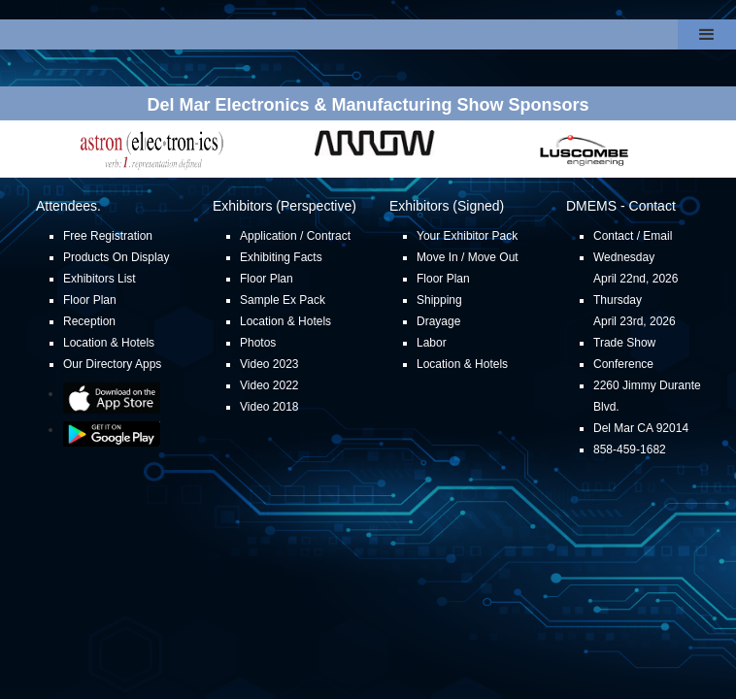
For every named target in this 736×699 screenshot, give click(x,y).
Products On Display (116, 257)
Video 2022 (269, 385)
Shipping (439, 300)
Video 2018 (269, 407)
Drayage (438, 321)
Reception (89, 321)
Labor (432, 343)
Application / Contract (295, 236)
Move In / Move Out (468, 257)
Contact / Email (632, 236)
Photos (258, 343)
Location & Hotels (108, 343)
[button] (707, 34)
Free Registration (107, 236)
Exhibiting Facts (281, 257)
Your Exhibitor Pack (467, 236)
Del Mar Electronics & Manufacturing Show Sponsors (367, 105)
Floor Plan (90, 300)
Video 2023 (269, 364)
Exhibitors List (99, 278)
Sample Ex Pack (282, 300)
